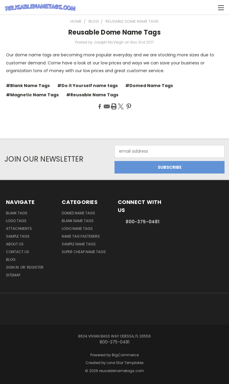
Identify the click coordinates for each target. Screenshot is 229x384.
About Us (15, 244)
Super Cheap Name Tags (84, 251)
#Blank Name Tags (28, 86)
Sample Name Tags (79, 244)
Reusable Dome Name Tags (114, 32)
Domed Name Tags (78, 213)
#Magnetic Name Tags (32, 95)
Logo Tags (16, 220)
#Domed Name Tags (149, 86)
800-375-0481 (143, 222)
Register (35, 267)
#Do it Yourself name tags (87, 86)
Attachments (19, 228)
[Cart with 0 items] (210, 7)
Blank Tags (16, 213)
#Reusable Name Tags (92, 95)
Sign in (13, 267)
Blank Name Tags (78, 220)
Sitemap (13, 275)
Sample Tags (18, 236)
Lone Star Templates (125, 362)
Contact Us (17, 251)
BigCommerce (125, 354)
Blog (11, 259)
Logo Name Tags (77, 228)
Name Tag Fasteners (81, 236)
